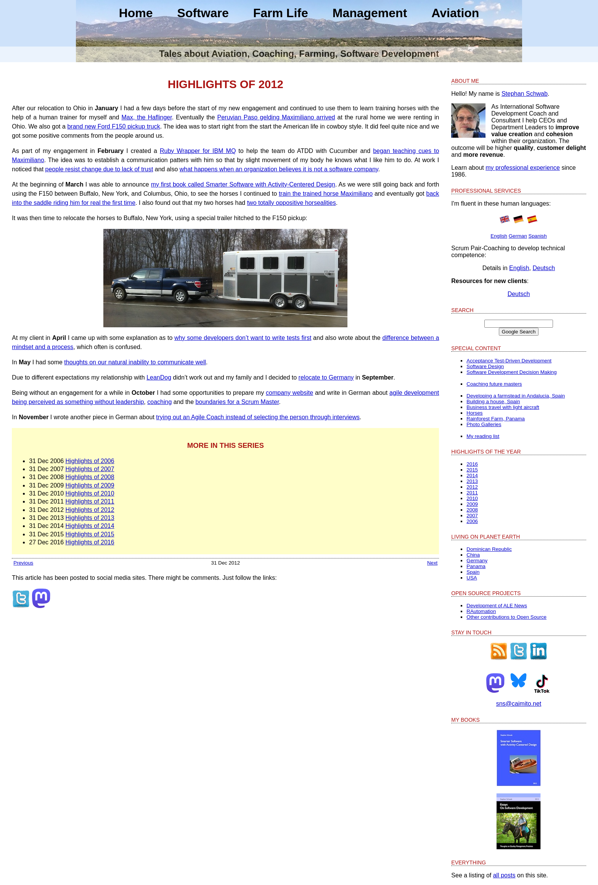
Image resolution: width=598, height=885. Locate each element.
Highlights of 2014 (90, 526)
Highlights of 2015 (90, 534)
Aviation (455, 13)
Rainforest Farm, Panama (495, 419)
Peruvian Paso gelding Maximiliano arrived (276, 117)
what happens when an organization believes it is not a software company (279, 169)
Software (203, 13)
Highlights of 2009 (90, 485)
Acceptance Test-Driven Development (508, 361)
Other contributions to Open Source (506, 617)
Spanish (538, 236)
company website (289, 392)
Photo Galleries (483, 424)
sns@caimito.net (519, 703)
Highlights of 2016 (90, 542)
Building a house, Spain (493, 401)
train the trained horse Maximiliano (326, 193)
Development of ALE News (496, 605)
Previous (23, 563)
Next (432, 563)
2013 (472, 481)
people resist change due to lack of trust (99, 169)
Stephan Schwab (525, 93)
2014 (472, 475)
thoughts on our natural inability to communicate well (135, 362)
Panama (475, 566)
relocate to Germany (326, 377)
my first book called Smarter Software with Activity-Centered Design (243, 184)
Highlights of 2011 (90, 501)
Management (370, 13)
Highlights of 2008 (90, 477)
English (498, 236)
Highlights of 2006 (90, 461)
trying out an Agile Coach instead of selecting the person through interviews (258, 417)
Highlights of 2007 (90, 469)
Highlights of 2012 (90, 510)
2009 (472, 504)
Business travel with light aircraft (502, 407)
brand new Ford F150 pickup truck (113, 126)
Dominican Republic (489, 549)
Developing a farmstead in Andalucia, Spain (515, 396)
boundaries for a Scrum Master (237, 402)
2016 (472, 464)
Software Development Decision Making (511, 372)
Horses (474, 413)
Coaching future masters (494, 384)
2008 (472, 510)
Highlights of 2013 (90, 518)
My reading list (482, 436)
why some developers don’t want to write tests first (242, 338)
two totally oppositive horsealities (291, 203)
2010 (472, 498)
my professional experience (522, 167)
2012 (472, 487)
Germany (476, 560)
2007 (472, 515)
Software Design (485, 366)
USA (471, 578)
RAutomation (481, 611)
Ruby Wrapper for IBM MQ (198, 151)
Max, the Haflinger (146, 117)
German (518, 236)
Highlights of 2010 (90, 493)
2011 (472, 493)
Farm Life (280, 13)
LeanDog (158, 377)
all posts (504, 875)
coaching (159, 402)
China (473, 555)
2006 (472, 521)
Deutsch (543, 268)
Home (136, 13)
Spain (472, 572)
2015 (472, 470)
